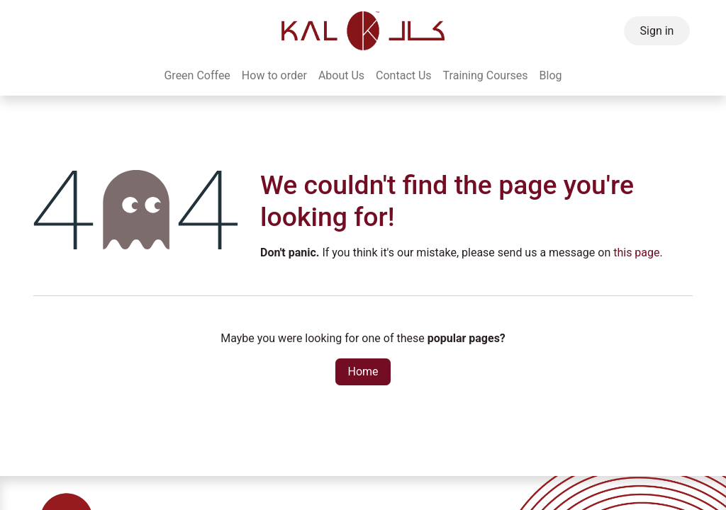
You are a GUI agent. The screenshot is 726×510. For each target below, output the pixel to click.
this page (636, 252)
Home (362, 371)
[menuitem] (196, 76)
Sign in (657, 31)
